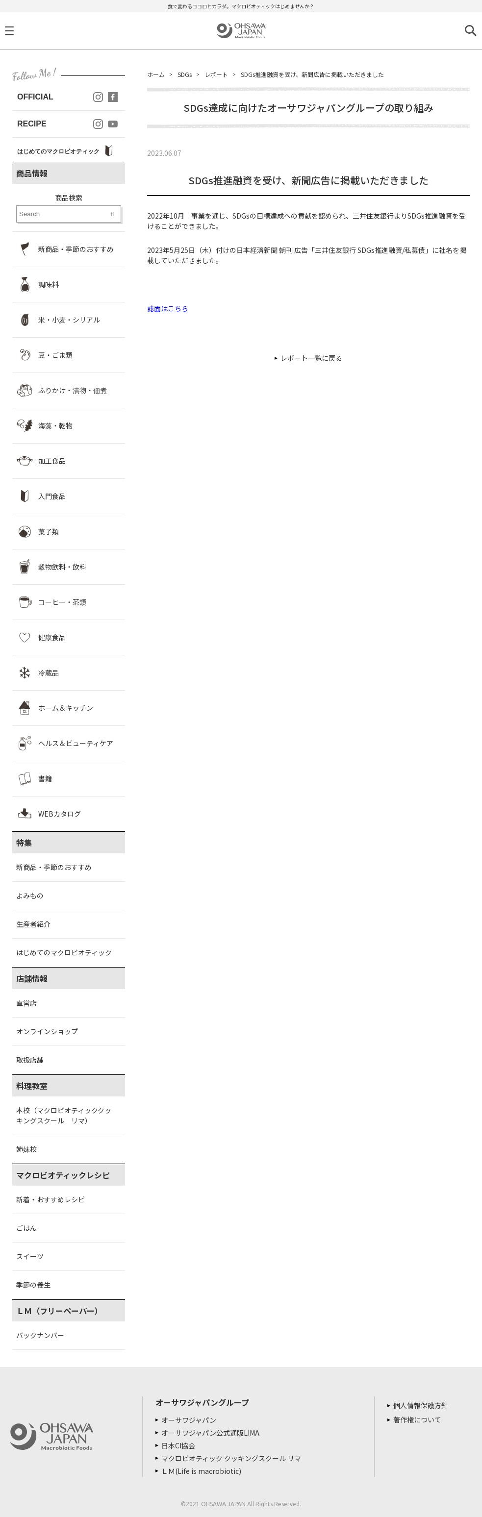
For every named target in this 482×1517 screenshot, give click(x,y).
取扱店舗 (30, 1060)
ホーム (156, 74)
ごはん (26, 1228)
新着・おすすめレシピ (50, 1199)
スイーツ (30, 1256)
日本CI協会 (178, 1445)
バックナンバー (40, 1335)
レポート (216, 74)
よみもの (30, 895)
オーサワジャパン (188, 1420)
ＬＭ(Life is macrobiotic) (201, 1470)
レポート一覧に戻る (311, 358)
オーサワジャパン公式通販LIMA (210, 1432)
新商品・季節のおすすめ (54, 867)
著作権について (417, 1419)
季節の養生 (33, 1285)
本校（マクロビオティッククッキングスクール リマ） (63, 1115)
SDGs (185, 74)
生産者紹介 (33, 924)
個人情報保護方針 (420, 1405)
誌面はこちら (167, 308)
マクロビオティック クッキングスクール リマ (231, 1458)
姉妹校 (26, 1149)
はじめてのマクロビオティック (64, 952)
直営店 (26, 1003)
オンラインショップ (47, 1031)
